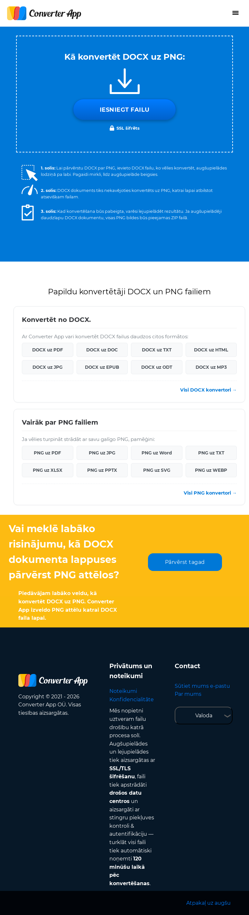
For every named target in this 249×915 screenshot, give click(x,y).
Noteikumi (123, 691)
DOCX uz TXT (156, 349)
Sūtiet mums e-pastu (202, 686)
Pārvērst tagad (185, 562)
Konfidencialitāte (131, 699)
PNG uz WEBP (211, 470)
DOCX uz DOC (102, 349)
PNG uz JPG (102, 452)
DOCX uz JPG (47, 367)
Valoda (203, 715)
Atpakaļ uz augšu (208, 903)
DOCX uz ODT (156, 367)
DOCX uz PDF (47, 349)
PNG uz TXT (211, 452)
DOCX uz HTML (211, 349)
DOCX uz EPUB (102, 367)
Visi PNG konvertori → (210, 493)
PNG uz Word (157, 452)
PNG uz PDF (47, 452)
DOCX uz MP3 (211, 367)
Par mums (188, 694)
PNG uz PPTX (102, 470)
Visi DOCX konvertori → (208, 390)
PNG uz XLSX (47, 470)
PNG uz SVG (156, 470)
